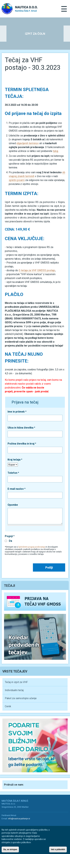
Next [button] (67, 34)
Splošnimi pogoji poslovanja (31, 547)
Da (10, 540)
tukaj (55, 151)
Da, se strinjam (10, 850)
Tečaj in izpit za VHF (16, 682)
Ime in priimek (17, 411)
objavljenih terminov (27, 143)
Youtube (36, 784)
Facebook (29, 784)
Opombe (13, 504)
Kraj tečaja (15, 459)
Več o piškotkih (58, 850)
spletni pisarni (17, 180)
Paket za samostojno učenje (21, 698)
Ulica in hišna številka (21, 427)
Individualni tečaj (14, 690)
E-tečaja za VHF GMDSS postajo (37, 270)
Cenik (8, 706)
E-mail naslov (16, 488)
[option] (35, 33)
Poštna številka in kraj (22, 443)
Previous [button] (3, 34)
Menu (64, 9)
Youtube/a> (11, 824)
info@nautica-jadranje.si (19, 819)
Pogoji (10, 536)
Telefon (13, 472)
